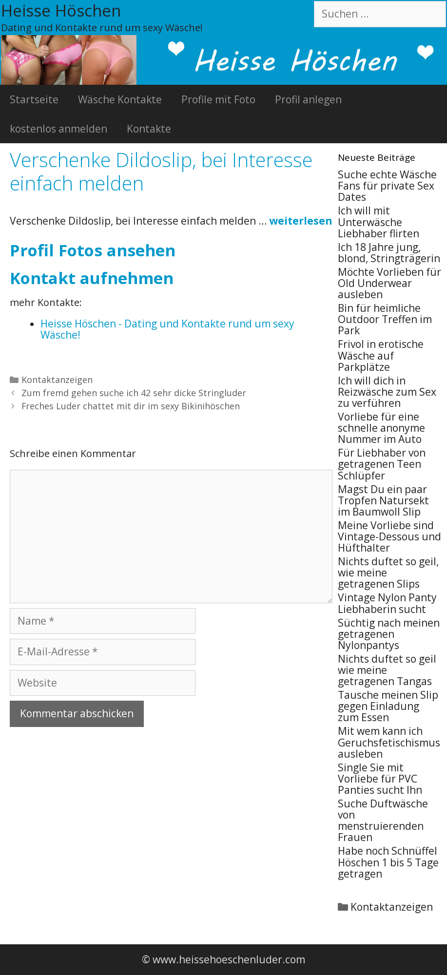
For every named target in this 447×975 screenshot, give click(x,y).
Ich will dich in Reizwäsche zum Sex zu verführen (387, 392)
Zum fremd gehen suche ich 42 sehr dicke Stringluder (133, 393)
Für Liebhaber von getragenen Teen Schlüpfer (382, 464)
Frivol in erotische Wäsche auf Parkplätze (381, 355)
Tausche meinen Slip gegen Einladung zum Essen (388, 706)
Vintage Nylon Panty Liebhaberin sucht (387, 603)
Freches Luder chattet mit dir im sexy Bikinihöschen (130, 406)
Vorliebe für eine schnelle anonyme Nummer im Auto (381, 428)
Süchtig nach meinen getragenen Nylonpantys (389, 634)
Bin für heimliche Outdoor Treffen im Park (385, 319)
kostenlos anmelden (58, 128)
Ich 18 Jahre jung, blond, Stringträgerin (389, 252)
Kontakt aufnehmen (92, 278)
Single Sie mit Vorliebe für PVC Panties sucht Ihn (380, 779)
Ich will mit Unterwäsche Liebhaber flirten (378, 222)
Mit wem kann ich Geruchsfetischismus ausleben (389, 742)
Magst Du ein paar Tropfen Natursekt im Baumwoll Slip (383, 500)
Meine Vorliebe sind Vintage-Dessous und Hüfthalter (389, 536)
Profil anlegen (308, 99)
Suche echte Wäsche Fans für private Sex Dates (387, 186)
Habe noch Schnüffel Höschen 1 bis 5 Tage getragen (388, 862)
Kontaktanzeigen (57, 379)
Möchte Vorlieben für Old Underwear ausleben (389, 283)
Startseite (34, 99)
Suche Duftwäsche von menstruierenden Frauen (383, 820)
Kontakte (149, 128)
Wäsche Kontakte (120, 99)
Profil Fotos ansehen (92, 250)
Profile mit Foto (218, 99)
